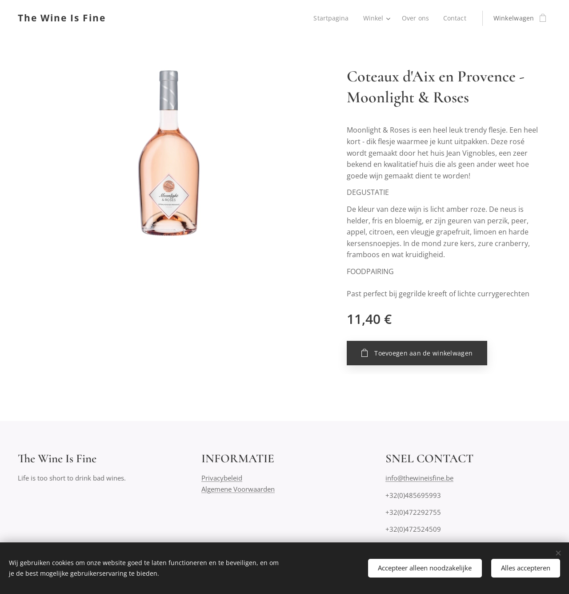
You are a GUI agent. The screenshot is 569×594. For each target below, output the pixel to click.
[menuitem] (331, 18)
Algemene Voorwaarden (238, 489)
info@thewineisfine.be (419, 478)
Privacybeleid (221, 478)
